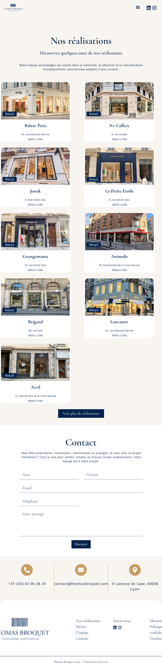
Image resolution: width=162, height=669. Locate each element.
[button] (138, 7)
